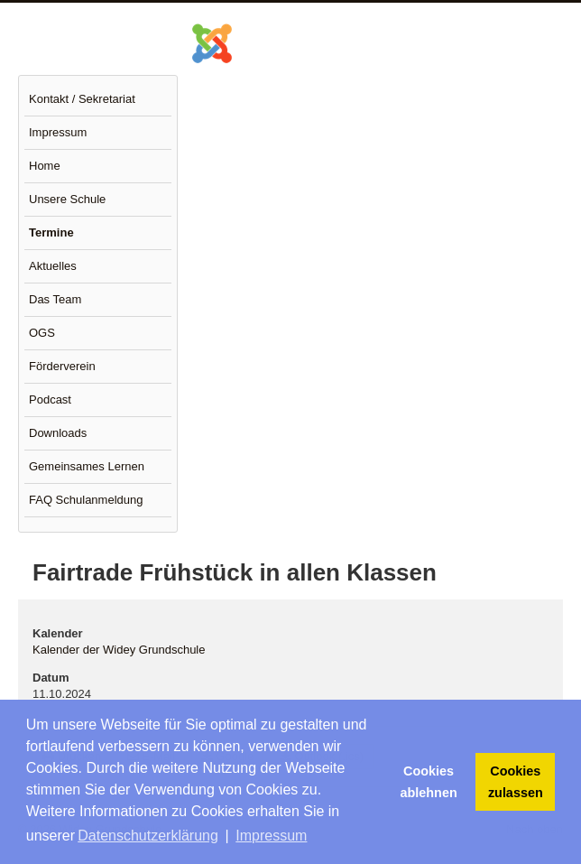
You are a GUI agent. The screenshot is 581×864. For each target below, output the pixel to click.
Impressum (58, 132)
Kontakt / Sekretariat (82, 99)
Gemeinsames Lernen (86, 466)
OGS (42, 332)
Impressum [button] (271, 835)
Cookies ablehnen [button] (429, 782)
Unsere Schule (67, 199)
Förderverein (62, 366)
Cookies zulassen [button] (515, 782)
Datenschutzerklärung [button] (148, 835)
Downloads (58, 433)
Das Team (55, 299)
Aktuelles (53, 266)
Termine (51, 232)
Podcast (50, 399)
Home (44, 165)
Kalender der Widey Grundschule (119, 649)
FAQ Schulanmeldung (86, 499)
